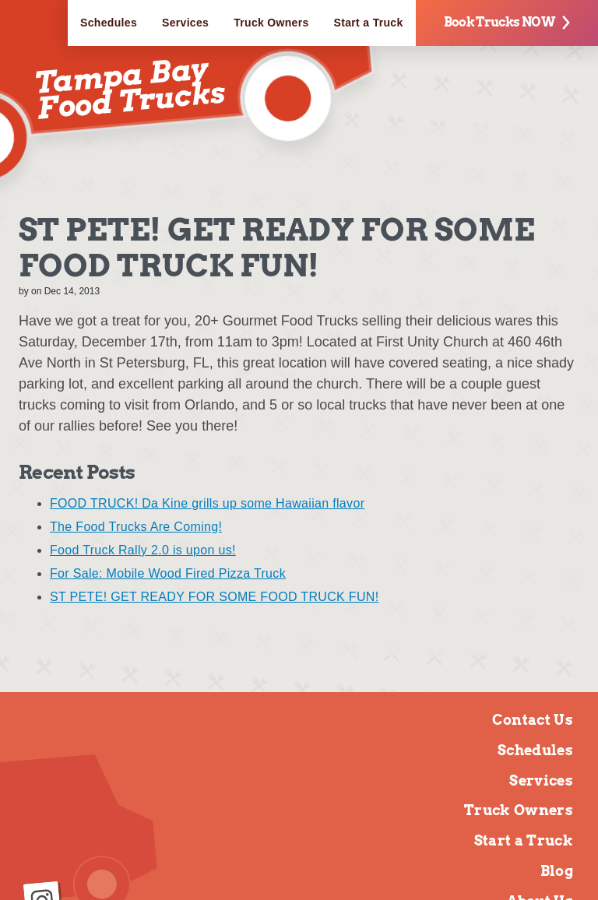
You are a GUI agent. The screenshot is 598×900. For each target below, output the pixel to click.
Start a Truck (368, 22)
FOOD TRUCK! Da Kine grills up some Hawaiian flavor (207, 503)
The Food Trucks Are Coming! (136, 526)
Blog (556, 871)
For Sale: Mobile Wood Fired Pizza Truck (168, 573)
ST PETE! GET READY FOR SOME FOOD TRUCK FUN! (214, 596)
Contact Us (532, 720)
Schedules (108, 22)
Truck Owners (271, 22)
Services (185, 22)
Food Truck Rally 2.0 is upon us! (143, 550)
